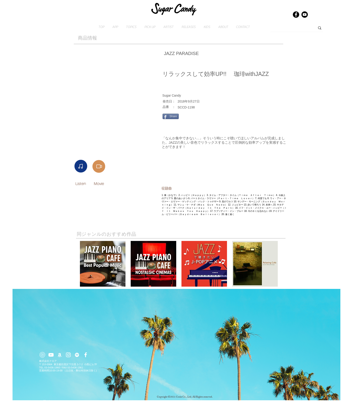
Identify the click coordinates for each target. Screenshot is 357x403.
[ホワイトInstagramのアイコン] (68, 355)
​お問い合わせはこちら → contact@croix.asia (65, 401)
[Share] (171, 116)
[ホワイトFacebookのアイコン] (85, 355)
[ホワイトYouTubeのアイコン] (51, 355)
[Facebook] (296, 14)
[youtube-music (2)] (42, 355)
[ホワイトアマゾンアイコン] (59, 355)
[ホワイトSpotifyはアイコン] (77, 355)
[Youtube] (304, 14)
